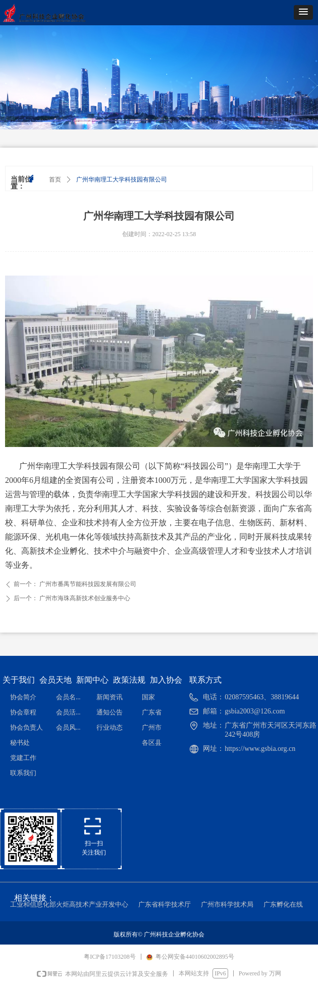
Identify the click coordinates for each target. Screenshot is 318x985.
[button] (303, 12)
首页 (55, 179)
